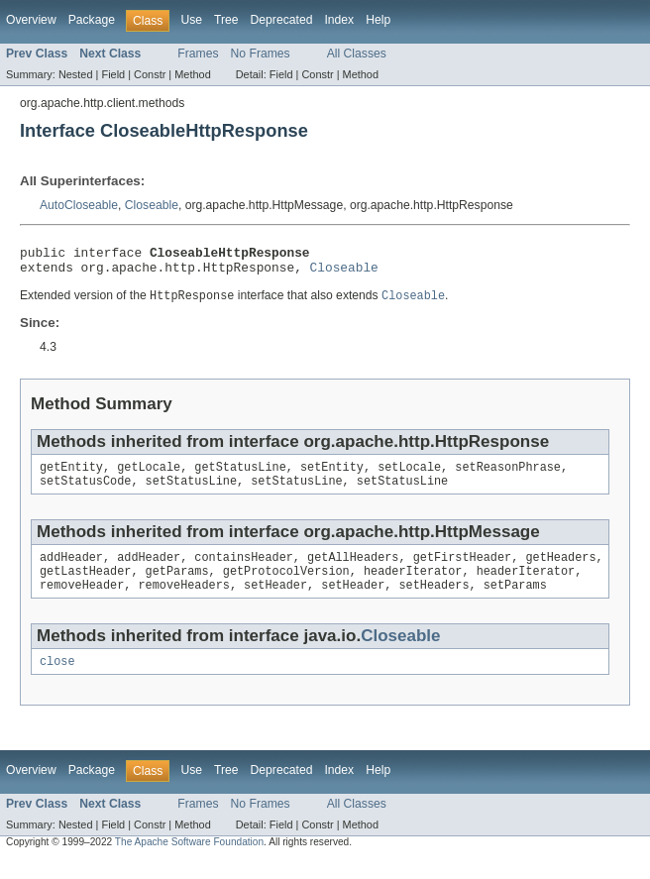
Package (91, 20)
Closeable (151, 205)
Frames (197, 53)
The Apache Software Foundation (189, 860)
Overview (31, 20)
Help (378, 20)
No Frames (260, 53)
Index (339, 20)
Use (191, 20)
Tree (226, 20)
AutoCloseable (79, 205)
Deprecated (282, 20)
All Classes (356, 53)
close (57, 680)
